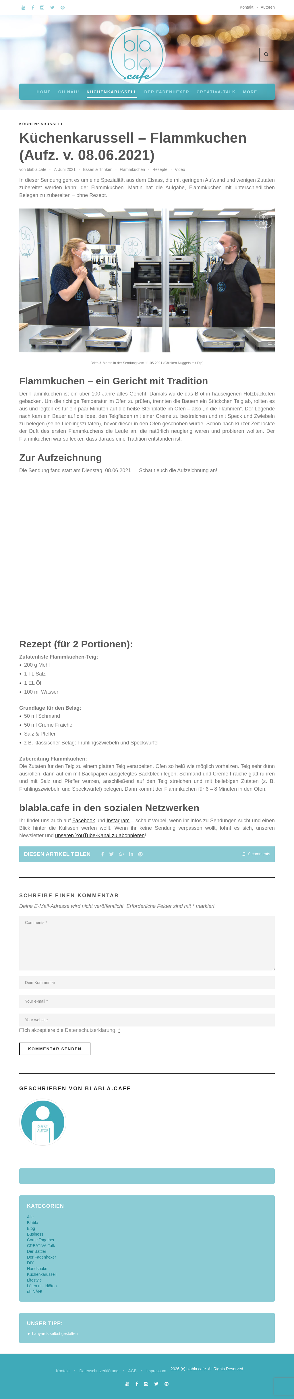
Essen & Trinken (97, 169)
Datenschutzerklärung (90, 1030)
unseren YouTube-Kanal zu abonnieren (100, 835)
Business (35, 1234)
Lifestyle (34, 1280)
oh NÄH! (69, 92)
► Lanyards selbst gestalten (52, 1333)
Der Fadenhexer (166, 92)
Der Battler (36, 1251)
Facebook (83, 820)
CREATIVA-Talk (216, 92)
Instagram (118, 820)
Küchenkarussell (112, 92)
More (250, 92)
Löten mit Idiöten (42, 1285)
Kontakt (246, 7)
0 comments (255, 854)
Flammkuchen (132, 169)
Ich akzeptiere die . (71, 1030)
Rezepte (159, 169)
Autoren (268, 7)
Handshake (37, 1268)
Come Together (40, 1239)
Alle (30, 1216)
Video (180, 169)
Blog (31, 1228)
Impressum (157, 1370)
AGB (132, 1370)
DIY (30, 1262)
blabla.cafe (36, 169)
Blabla (32, 1222)
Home (44, 92)
